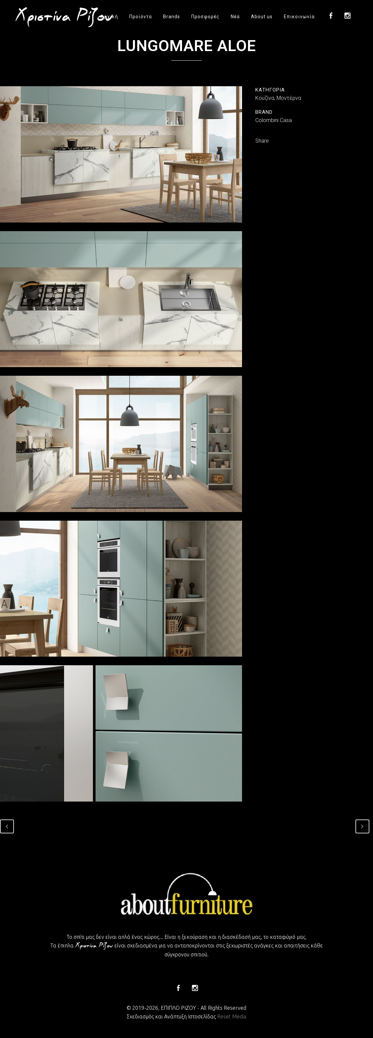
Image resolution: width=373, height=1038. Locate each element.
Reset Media (231, 1016)
